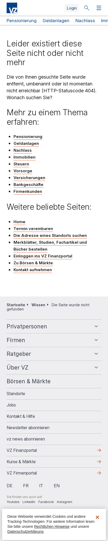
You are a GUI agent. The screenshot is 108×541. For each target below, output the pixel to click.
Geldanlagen (56, 20)
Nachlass (85, 20)
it (41, 485)
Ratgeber (19, 354)
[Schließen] (97, 517)
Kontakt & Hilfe (21, 416)
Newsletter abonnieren (28, 427)
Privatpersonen (27, 326)
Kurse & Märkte (21, 461)
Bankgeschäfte (28, 184)
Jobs (11, 405)
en (57, 485)
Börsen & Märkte (29, 381)
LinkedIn (28, 502)
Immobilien (24, 157)
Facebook (46, 502)
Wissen (38, 305)
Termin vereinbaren (33, 228)
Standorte (16, 393)
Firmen (16, 340)
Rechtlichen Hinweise (52, 526)
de (9, 485)
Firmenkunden (28, 191)
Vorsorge (23, 170)
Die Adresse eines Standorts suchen (50, 235)
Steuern (21, 163)
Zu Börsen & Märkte (33, 262)
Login (72, 8)
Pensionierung (22, 20)
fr (26, 485)
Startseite (16, 305)
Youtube (13, 502)
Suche (87, 8)
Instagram (64, 502)
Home (19, 221)
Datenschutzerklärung (25, 531)
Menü (97, 8)
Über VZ (17, 367)
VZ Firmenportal (22, 473)
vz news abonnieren (26, 439)
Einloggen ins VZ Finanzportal (43, 255)
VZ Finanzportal (22, 450)
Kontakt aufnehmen (33, 269)
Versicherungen (29, 177)
